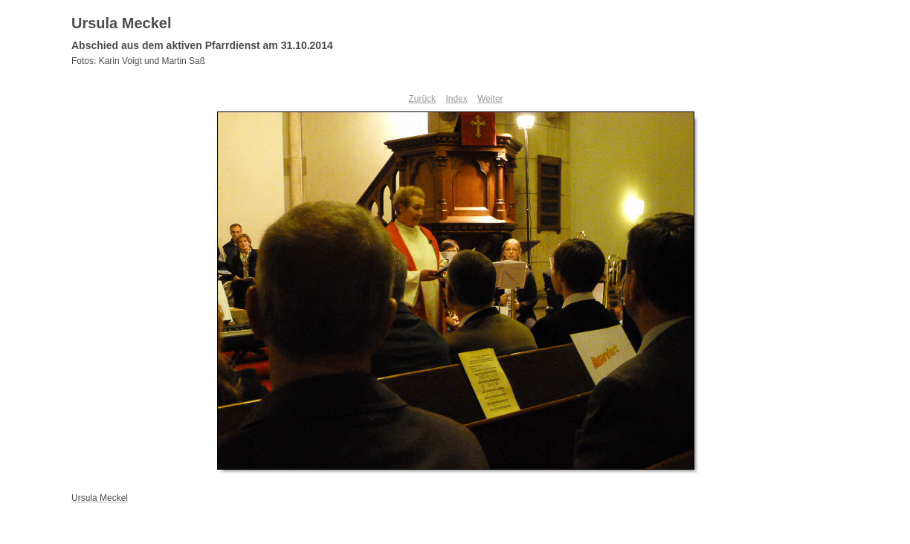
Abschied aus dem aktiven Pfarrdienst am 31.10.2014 (202, 45)
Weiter (490, 99)
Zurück (422, 99)
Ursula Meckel (121, 23)
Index (456, 99)
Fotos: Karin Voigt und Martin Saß (138, 61)
